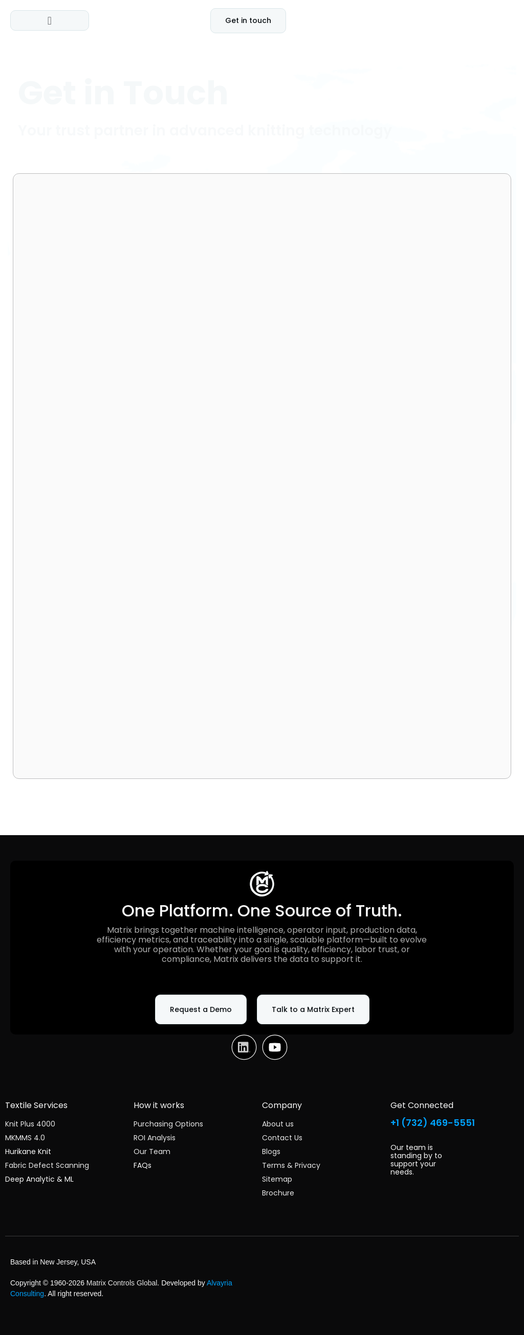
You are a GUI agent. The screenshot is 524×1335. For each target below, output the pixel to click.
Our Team (152, 1151)
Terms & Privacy (291, 1165)
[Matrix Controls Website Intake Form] (262, 474)
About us (278, 1124)
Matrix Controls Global (122, 1283)
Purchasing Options (168, 1124)
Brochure (278, 1193)
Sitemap (277, 1179)
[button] (49, 20)
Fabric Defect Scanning (47, 1165)
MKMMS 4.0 (25, 1138)
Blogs (271, 1151)
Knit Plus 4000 (30, 1124)
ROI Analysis (155, 1138)
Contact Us (282, 1138)
